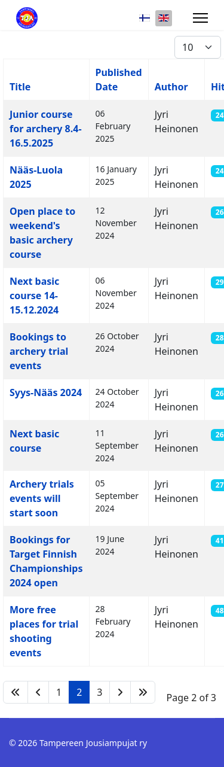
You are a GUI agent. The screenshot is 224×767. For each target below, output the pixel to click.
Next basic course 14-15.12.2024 (34, 295)
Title (20, 86)
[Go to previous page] (38, 692)
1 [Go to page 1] (59, 692)
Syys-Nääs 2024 (46, 392)
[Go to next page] (120, 692)
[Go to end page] (142, 692)
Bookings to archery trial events (39, 351)
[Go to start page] (15, 692)
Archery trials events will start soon (42, 498)
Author (171, 86)
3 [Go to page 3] (99, 692)
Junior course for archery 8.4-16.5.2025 (46, 129)
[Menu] (200, 18)
